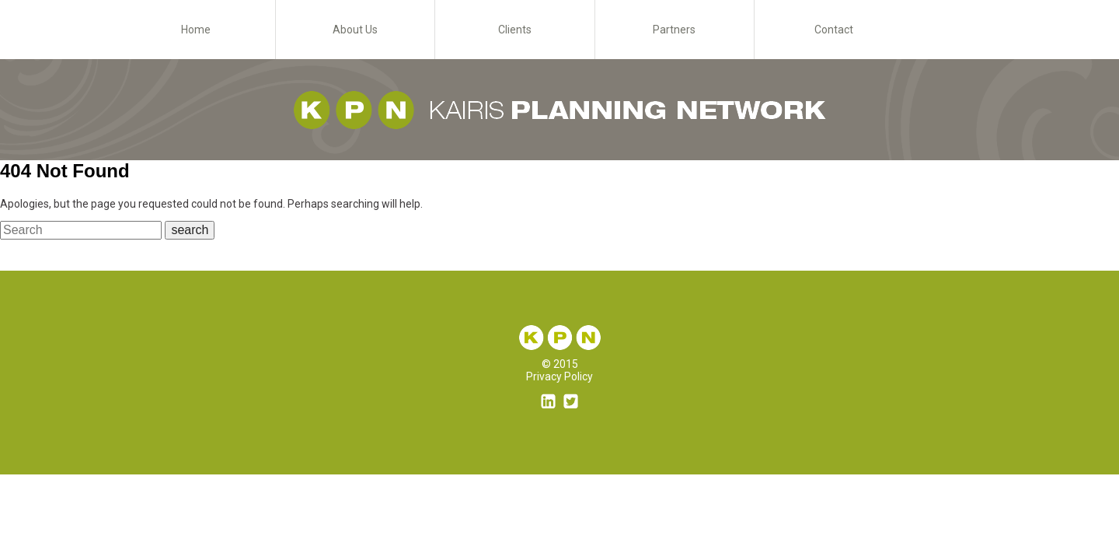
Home (196, 29)
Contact (833, 29)
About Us (355, 29)
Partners (674, 29)
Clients (515, 29)
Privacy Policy (559, 376)
